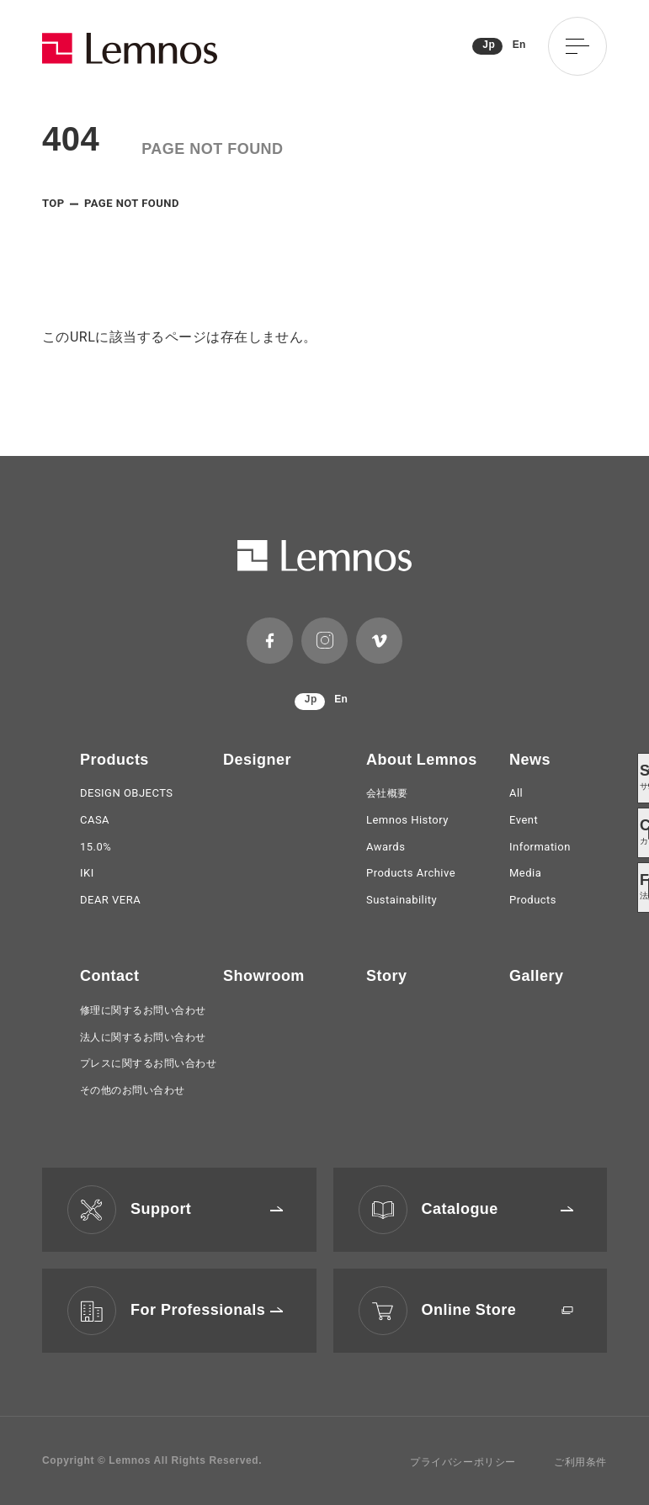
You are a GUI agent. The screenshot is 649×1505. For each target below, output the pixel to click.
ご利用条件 (580, 1462)
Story (386, 975)
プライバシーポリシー (463, 1462)
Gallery (536, 975)
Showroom (264, 975)
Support (206, 1208)
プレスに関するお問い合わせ (148, 1063)
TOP (53, 203)
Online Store (498, 1309)
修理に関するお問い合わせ (143, 1010)
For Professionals (206, 1309)
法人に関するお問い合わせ (143, 1037)
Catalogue (498, 1208)
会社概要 (387, 793)
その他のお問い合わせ (132, 1090)
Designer (257, 759)
